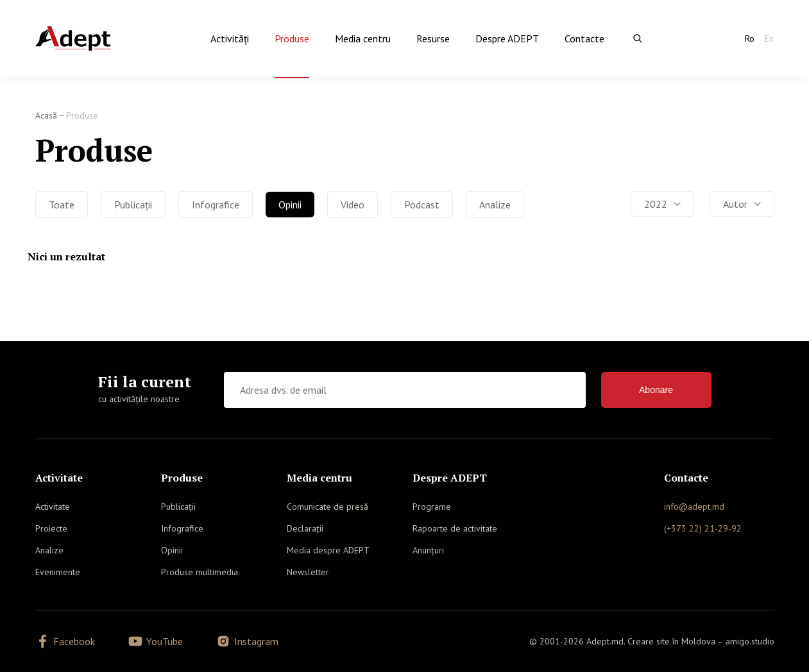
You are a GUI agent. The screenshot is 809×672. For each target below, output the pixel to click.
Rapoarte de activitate (455, 528)
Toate (61, 204)
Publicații (133, 204)
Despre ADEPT (507, 38)
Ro (749, 38)
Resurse (433, 38)
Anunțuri (428, 550)
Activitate (52, 506)
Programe (432, 506)
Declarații (305, 528)
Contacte (584, 38)
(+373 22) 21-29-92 (703, 528)
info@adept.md (694, 506)
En (769, 38)
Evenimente (57, 572)
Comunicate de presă (327, 506)
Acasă (46, 115)
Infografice (215, 204)
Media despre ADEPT (328, 550)
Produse (292, 38)
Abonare (656, 390)
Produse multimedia (199, 572)
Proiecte (51, 528)
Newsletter (308, 572)
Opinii (290, 204)
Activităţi (229, 38)
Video (352, 204)
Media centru (363, 38)
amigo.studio (750, 641)
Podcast (421, 204)
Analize (495, 204)
